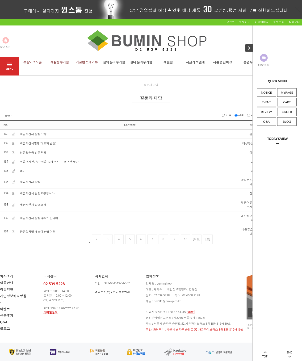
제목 (240, 115)
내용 (252, 115)
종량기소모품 (32, 62)
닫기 (297, 9)
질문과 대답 (151, 85)
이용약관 (6, 289)
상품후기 (6, 315)
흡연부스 (249, 62)
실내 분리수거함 (141, 62)
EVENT (266, 102)
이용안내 (6, 283)
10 (185, 239)
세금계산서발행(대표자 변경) (38, 143)
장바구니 (294, 22)
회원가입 (244, 22)
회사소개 (6, 276)
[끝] (208, 239)
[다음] (197, 239)
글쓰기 (9, 116)
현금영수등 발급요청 (33, 153)
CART (287, 102)
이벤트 (5, 309)
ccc (22, 171)
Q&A (266, 121)
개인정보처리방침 (13, 296)
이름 (227, 115)
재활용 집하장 (222, 62)
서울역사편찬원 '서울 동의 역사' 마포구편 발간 (49, 162)
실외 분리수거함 (114, 62)
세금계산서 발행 (30, 182)
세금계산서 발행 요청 (33, 134)
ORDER (287, 112)
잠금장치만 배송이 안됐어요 (37, 232)
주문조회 (278, 22)
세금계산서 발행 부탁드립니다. (39, 218)
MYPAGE (287, 92)
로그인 (230, 22)
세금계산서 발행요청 (33, 205)
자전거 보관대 (195, 62)
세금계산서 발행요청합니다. (37, 193)
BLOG (287, 121)
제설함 (168, 62)
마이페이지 (262, 22)
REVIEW (266, 112)
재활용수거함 (59, 62)
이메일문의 (50, 312)
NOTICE (266, 92)
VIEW (190, 312)
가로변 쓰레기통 (87, 62)
